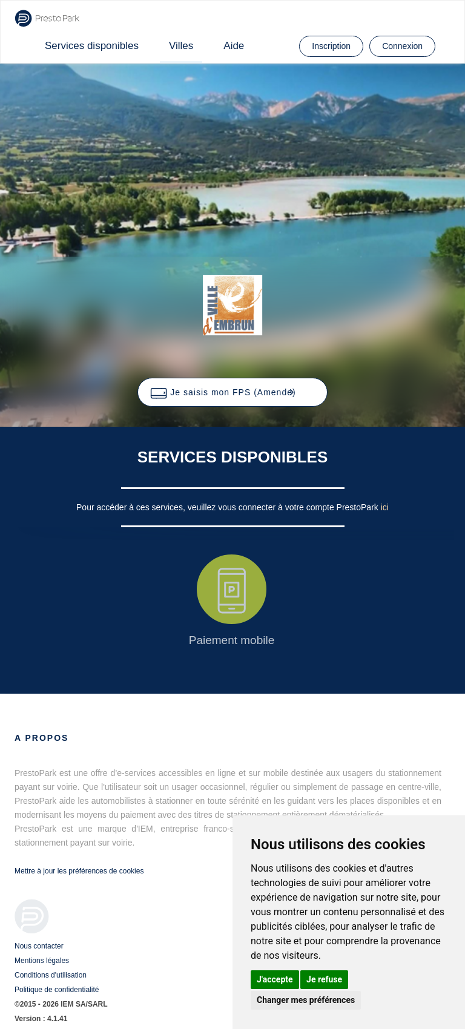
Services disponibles (92, 45)
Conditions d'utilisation (51, 975)
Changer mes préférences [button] (306, 1000)
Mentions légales (42, 960)
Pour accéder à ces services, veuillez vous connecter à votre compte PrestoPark (228, 507)
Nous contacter (39, 946)
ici (385, 507)
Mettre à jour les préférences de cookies (79, 871)
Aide (233, 45)
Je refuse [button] (324, 979)
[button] (232, 392)
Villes (181, 45)
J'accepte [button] (275, 979)
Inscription (331, 46)
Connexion (402, 46)
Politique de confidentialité (57, 989)
